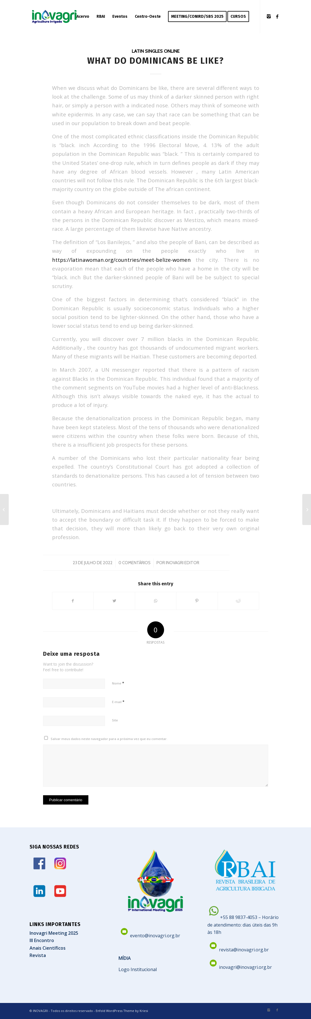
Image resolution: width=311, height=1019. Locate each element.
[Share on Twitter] (114, 601)
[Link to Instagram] (269, 16)
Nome (118, 683)
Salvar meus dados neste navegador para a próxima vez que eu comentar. (109, 739)
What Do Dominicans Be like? (155, 61)
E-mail (118, 701)
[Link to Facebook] (277, 16)
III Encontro (42, 940)
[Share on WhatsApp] (155, 601)
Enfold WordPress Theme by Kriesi (122, 1011)
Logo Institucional (137, 969)
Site (115, 720)
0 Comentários (134, 562)
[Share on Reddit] (238, 601)
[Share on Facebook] (73, 601)
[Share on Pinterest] (197, 601)
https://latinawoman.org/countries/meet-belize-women (121, 259)
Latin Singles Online (156, 51)
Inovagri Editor (182, 562)
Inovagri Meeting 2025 (54, 933)
